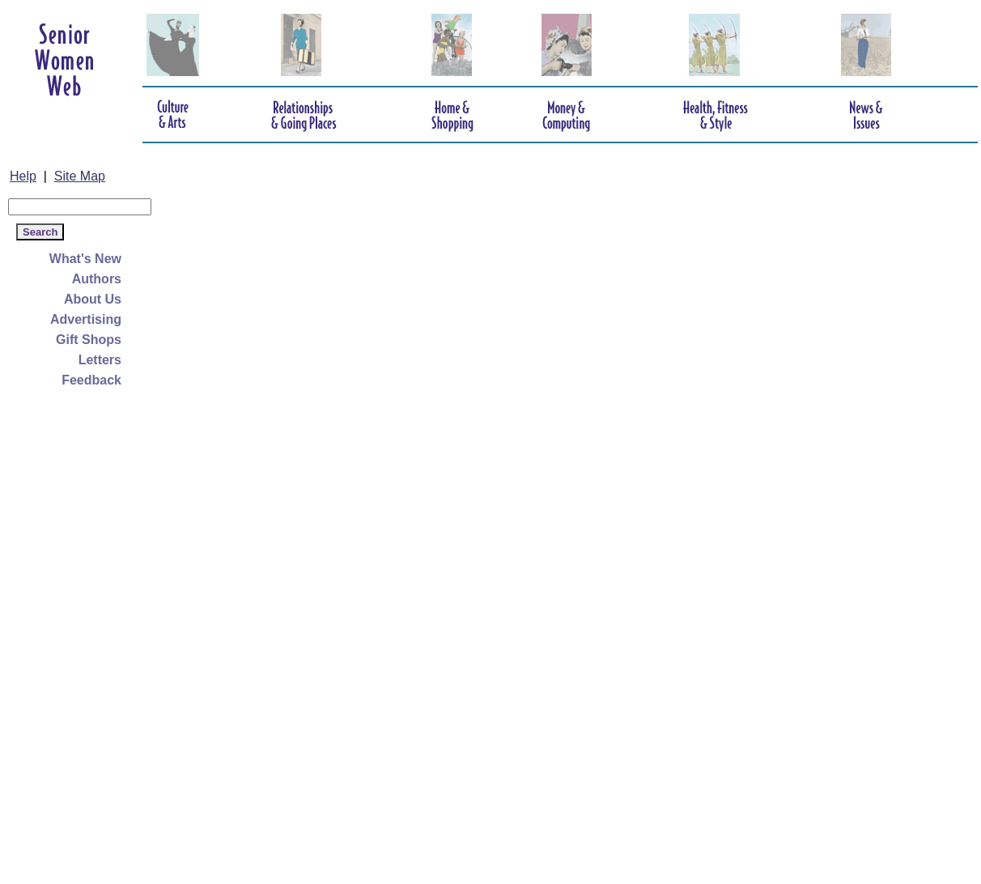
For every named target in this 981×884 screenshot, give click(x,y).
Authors (96, 279)
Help (23, 176)
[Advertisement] (73, 633)
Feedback (91, 380)
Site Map (79, 176)
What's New (85, 259)
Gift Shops (88, 339)
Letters (100, 360)
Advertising (85, 319)
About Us (92, 299)
